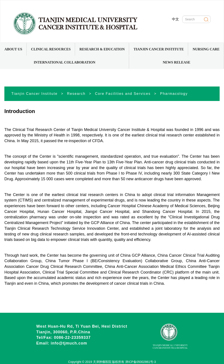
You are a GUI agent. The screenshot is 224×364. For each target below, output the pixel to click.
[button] (13, 49)
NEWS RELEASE (176, 62)
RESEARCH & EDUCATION (102, 49)
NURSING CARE (206, 49)
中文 (175, 19)
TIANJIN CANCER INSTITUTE (159, 49)
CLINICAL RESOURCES (51, 49)
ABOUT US (13, 49)
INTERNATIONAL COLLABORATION (64, 62)
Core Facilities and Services (122, 93)
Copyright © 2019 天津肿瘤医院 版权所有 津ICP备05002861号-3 (112, 362)
